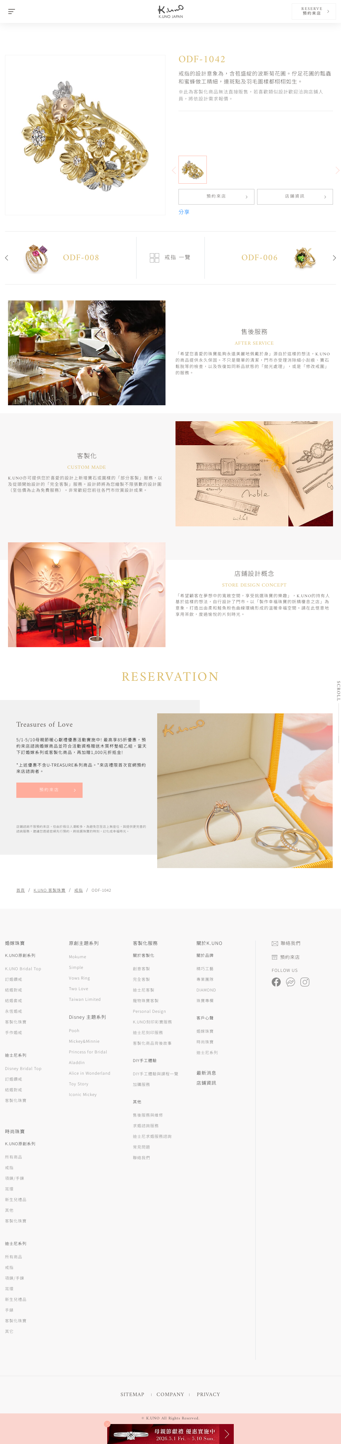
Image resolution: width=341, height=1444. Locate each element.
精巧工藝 (205, 968)
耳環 (9, 1188)
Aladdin (77, 1062)
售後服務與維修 (148, 1115)
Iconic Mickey (83, 1094)
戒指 (78, 890)
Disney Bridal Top (23, 1068)
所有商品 (13, 1157)
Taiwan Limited (85, 999)
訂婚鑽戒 (13, 979)
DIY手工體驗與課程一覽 (155, 1073)
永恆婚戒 (13, 1011)
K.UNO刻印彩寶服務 (152, 1021)
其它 (9, 1331)
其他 (9, 1210)
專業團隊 (205, 979)
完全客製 (141, 979)
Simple (76, 967)
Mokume (77, 956)
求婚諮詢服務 (146, 1125)
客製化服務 (145, 943)
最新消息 (206, 1072)
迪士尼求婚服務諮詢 (152, 1136)
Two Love (78, 988)
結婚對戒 (13, 990)
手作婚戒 (13, 1032)
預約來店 (216, 196)
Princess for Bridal (88, 1051)
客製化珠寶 (16, 1021)
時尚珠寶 (205, 1041)
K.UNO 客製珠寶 (50, 890)
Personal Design (149, 1011)
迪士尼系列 (207, 1052)
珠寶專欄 (205, 1000)
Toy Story (79, 1083)
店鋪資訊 (295, 196)
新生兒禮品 (16, 1199)
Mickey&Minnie (84, 1041)
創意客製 (141, 968)
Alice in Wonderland (90, 1073)
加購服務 (141, 1084)
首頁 (20, 890)
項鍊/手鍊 (14, 1178)
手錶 (9, 1310)
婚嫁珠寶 (205, 1031)
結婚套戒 (13, 1000)
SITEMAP (133, 1394)
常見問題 (141, 1147)
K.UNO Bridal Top (23, 968)
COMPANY (170, 1394)
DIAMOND (206, 990)
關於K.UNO (209, 943)
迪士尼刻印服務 (148, 1032)
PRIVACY (208, 1394)
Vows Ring (79, 978)
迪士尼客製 (144, 990)
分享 (184, 212)
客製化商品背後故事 (152, 1043)
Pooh (74, 1030)
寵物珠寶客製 (146, 1000)
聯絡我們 (141, 1157)
